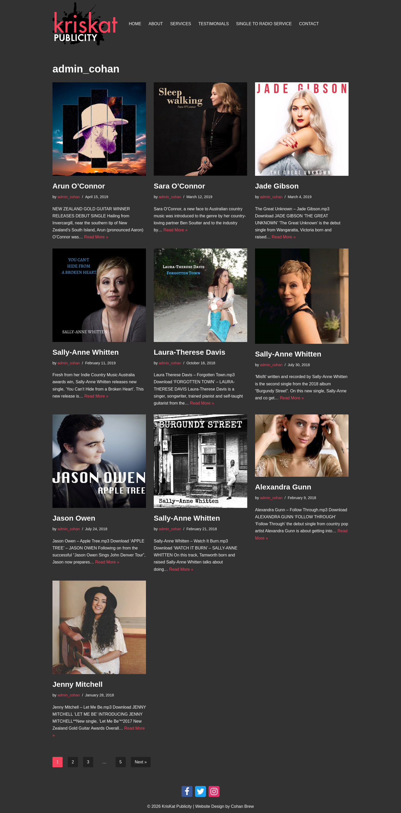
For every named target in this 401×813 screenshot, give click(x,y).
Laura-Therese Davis (189, 352)
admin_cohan (68, 197)
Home (135, 24)
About (156, 24)
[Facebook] (187, 791)
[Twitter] (200, 791)
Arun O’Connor (78, 186)
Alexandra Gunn (283, 487)
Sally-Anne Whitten (85, 352)
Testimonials (213, 24)
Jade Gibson (277, 186)
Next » (141, 762)
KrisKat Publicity (177, 806)
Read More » (96, 237)
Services (180, 24)
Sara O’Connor (179, 186)
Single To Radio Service (264, 24)
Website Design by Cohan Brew (224, 806)
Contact (309, 24)
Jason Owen (73, 518)
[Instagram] (214, 791)
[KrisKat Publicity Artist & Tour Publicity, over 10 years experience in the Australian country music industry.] (86, 23)
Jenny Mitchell (77, 684)
